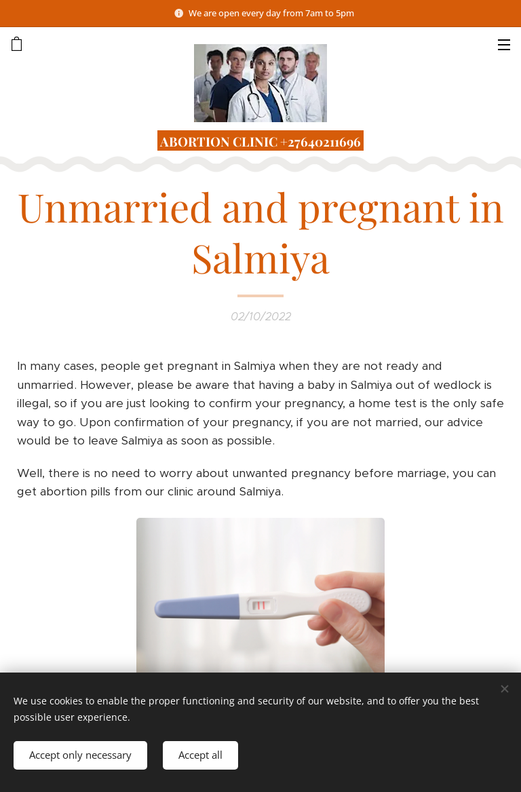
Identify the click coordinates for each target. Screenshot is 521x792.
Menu (504, 44)
